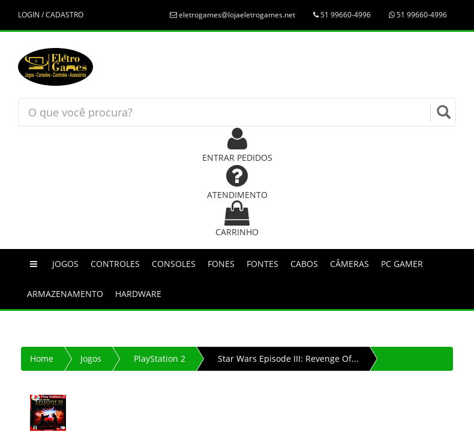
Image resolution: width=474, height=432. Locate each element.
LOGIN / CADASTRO (50, 15)
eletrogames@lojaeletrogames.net (232, 15)
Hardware (138, 293)
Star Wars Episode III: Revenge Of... (288, 358)
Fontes (262, 263)
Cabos (304, 263)
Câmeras (349, 263)
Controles (115, 263)
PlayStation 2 (159, 358)
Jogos (65, 263)
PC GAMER (402, 263)
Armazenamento (65, 293)
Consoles (174, 263)
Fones (221, 263)
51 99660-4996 (342, 15)
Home (41, 358)
